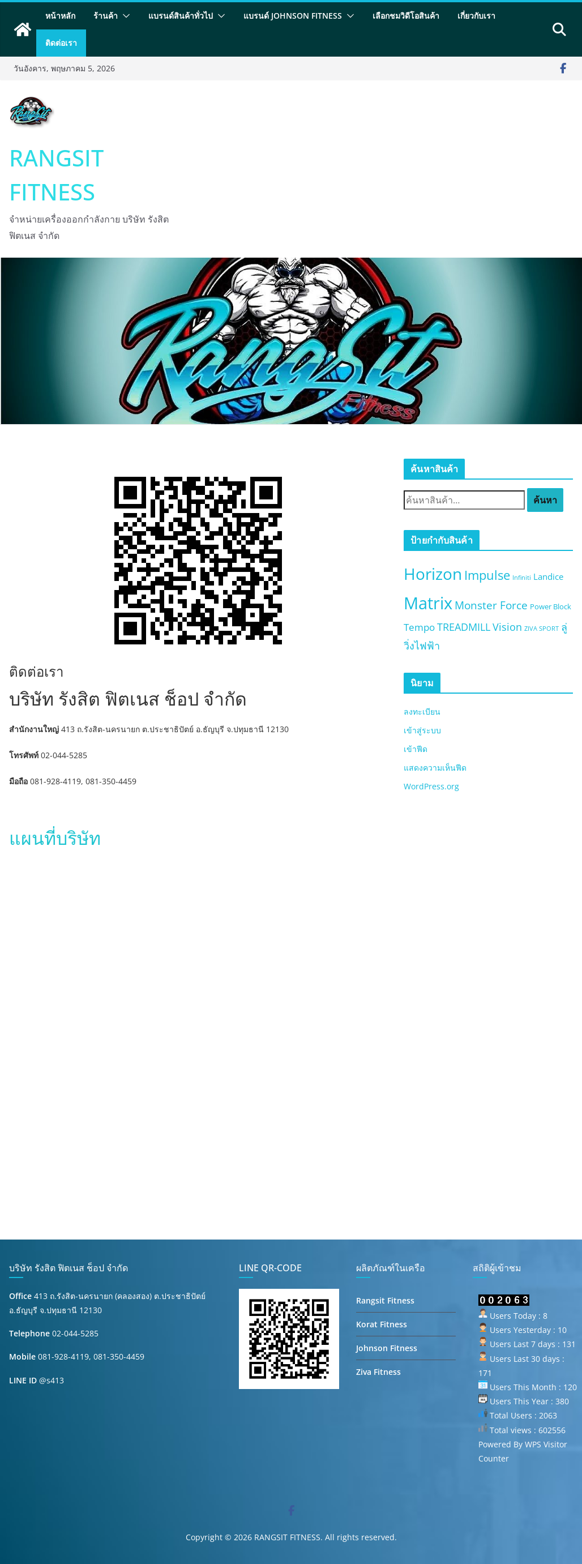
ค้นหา (545, 500)
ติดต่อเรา (61, 42)
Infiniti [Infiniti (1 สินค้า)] (521, 578)
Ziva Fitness (378, 1371)
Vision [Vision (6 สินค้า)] (507, 627)
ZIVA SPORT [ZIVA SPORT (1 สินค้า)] (541, 629)
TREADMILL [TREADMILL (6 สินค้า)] (463, 627)
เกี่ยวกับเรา (476, 15)
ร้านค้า (105, 15)
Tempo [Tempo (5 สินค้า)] (419, 627)
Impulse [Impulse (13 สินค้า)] (487, 575)
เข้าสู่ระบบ (422, 730)
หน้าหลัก (60, 15)
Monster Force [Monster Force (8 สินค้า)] (491, 605)
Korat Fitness (381, 1324)
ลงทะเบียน (422, 711)
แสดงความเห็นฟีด (435, 767)
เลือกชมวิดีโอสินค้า (406, 15)
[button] (124, 16)
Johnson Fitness (386, 1348)
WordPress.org (431, 786)
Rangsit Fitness (385, 1300)
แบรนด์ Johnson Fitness (292, 15)
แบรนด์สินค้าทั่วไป (180, 15)
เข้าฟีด (415, 748)
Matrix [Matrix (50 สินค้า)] (428, 603)
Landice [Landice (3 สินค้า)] (548, 576)
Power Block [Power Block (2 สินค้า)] (550, 606)
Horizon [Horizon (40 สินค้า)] (433, 573)
